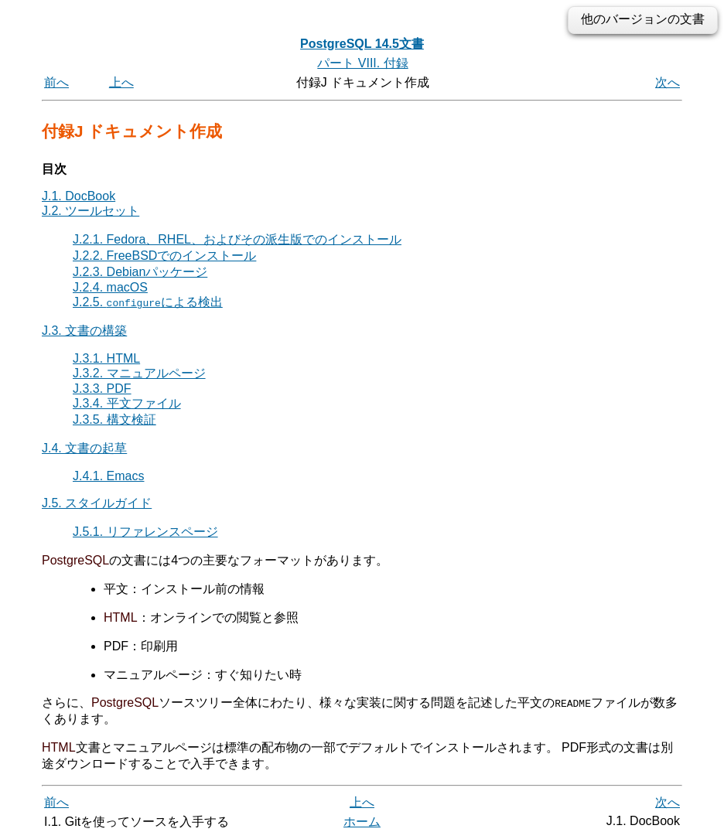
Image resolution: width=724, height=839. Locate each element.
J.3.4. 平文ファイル (127, 403)
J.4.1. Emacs (108, 476)
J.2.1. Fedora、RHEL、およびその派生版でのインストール (237, 239)
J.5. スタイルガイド (97, 503)
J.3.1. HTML (106, 358)
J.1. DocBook (78, 196)
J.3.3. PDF (102, 388)
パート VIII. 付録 (362, 63)
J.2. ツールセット (90, 210)
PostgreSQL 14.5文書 (362, 43)
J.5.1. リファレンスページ (145, 531)
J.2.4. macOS (110, 287)
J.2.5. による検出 (148, 302)
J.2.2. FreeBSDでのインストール (164, 255)
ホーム (362, 821)
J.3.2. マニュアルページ (139, 373)
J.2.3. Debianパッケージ (140, 271)
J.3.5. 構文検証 (114, 419)
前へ (56, 82)
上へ (121, 82)
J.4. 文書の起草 (84, 448)
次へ (667, 82)
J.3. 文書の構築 (84, 330)
